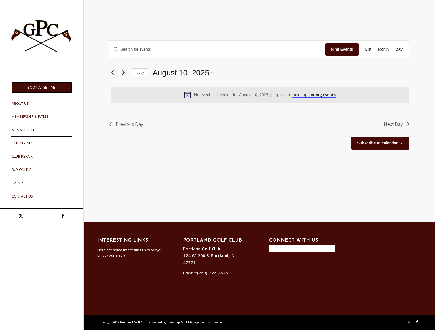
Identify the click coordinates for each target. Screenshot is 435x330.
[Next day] (123, 73)
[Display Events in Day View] (399, 49)
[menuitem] (41, 87)
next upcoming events (314, 94)
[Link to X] (21, 216)
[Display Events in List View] (368, 49)
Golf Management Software (201, 322)
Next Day (396, 124)
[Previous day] (112, 73)
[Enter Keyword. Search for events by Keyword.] (217, 49)
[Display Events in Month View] (383, 49)
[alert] (260, 95)
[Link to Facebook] (62, 216)
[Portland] (41, 36)
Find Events (342, 49)
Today (139, 73)
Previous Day (126, 124)
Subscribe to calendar (377, 143)
